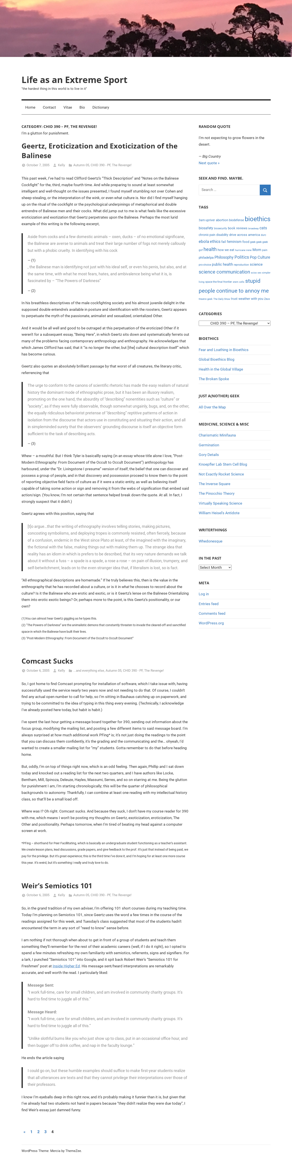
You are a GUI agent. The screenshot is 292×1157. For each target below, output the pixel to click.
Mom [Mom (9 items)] (256, 249)
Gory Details (209, 454)
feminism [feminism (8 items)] (234, 242)
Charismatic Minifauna (217, 435)
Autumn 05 (81, 165)
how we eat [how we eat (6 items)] (226, 250)
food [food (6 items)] (245, 242)
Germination (209, 445)
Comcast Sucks (47, 661)
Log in (204, 594)
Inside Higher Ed (66, 966)
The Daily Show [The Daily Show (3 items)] (221, 299)
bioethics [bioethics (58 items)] (257, 219)
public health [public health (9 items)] (222, 264)
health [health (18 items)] (210, 249)
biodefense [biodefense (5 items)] (236, 220)
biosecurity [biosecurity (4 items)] (220, 228)
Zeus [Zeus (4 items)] (267, 298)
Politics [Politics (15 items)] (241, 257)
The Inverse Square (214, 484)
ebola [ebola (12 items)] (204, 241)
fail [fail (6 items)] (223, 242)
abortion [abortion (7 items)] (222, 220)
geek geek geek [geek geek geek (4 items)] (259, 242)
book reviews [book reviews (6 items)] (237, 228)
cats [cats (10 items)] (263, 228)
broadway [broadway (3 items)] (253, 228)
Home (30, 107)
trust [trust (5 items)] (234, 298)
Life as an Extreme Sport (74, 80)
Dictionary (100, 107)
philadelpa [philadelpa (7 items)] (206, 258)
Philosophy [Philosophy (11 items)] (224, 257)
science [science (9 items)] (256, 264)
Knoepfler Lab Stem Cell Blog (223, 464)
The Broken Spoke (214, 379)
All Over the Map (212, 407)
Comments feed (212, 613)
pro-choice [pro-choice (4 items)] (205, 264)
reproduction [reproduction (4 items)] (241, 264)
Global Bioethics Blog (216, 359)
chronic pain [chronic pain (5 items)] (207, 235)
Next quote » (209, 163)
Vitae (67, 107)
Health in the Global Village (221, 369)
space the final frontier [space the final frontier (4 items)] (218, 281)
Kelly (61, 165)
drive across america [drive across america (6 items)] (244, 235)
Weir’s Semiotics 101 (57, 885)
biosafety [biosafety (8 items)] (206, 228)
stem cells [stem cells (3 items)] (238, 282)
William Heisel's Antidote (219, 513)
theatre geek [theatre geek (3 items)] (206, 299)
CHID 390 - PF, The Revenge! (111, 165)
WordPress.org (211, 623)
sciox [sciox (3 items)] (254, 272)
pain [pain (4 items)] (264, 250)
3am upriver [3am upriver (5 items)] (207, 220)
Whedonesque (210, 541)
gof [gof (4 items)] (201, 250)
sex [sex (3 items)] (259, 272)
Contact (49, 107)
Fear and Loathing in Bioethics (224, 350)
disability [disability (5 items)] (222, 235)
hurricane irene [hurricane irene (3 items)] (243, 250)
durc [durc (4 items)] (263, 235)
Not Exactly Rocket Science (221, 474)
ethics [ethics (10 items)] (215, 241)
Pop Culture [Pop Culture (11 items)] (260, 257)
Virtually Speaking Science (220, 503)
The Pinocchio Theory (216, 493)
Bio (82, 107)
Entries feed (209, 604)
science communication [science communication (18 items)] (224, 272)
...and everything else (88, 671)
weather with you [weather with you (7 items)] (250, 299)
